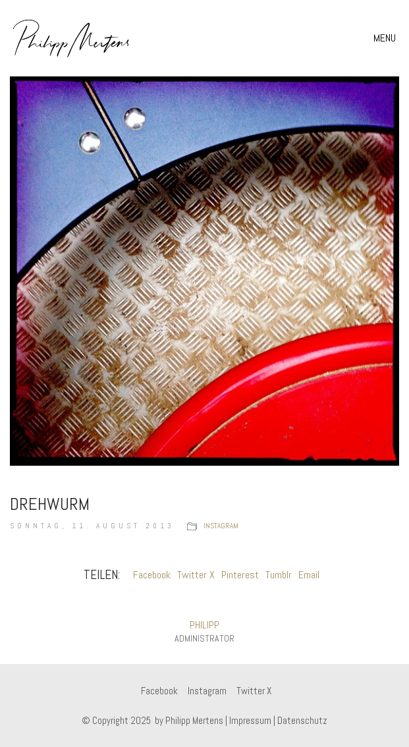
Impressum (250, 720)
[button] (386, 38)
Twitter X (196, 575)
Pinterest (240, 575)
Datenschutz (302, 720)
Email (308, 575)
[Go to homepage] (71, 38)
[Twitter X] (253, 691)
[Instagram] (207, 691)
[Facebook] (159, 691)
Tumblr (278, 575)
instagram (221, 525)
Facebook (152, 575)
